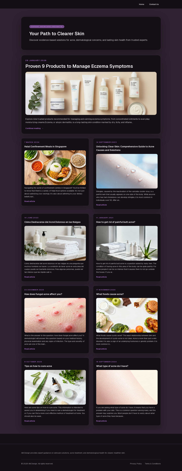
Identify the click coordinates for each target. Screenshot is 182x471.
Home (141, 4)
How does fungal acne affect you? (43, 294)
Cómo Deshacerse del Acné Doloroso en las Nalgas (52, 222)
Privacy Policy (136, 464)
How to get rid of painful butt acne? (115, 222)
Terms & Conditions (153, 464)
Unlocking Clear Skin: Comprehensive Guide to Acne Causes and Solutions (125, 148)
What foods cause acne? (110, 294)
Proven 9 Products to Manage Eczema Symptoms (79, 66)
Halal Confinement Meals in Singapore (45, 146)
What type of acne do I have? (112, 366)
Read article (29, 201)
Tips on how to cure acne (38, 366)
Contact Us (154, 4)
